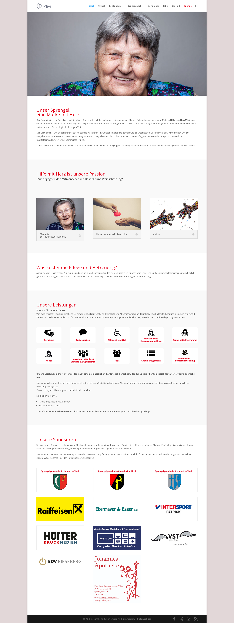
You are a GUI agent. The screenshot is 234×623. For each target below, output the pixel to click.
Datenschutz (144, 618)
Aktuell (101, 6)
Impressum (129, 618)
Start (91, 6)
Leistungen (115, 6)
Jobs (165, 6)
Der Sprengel (134, 6)
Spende (188, 6)
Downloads (153, 6)
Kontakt (175, 6)
